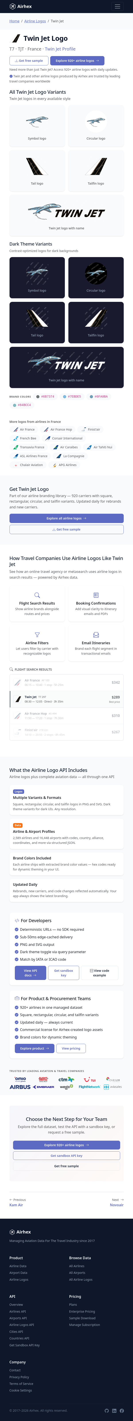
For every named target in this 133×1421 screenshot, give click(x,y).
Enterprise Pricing (82, 1311)
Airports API (18, 1318)
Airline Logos (35, 21)
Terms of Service (21, 1384)
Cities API (16, 1331)
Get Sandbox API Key (25, 1345)
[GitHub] (107, 1410)
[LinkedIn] (114, 1410)
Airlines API (18, 1311)
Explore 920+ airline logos (77, 61)
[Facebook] (122, 1410)
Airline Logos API (22, 1325)
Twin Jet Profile (60, 49)
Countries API (19, 1338)
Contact (15, 1370)
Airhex (21, 6)
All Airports (77, 1273)
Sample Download (82, 1318)
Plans (73, 1304)
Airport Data (18, 1273)
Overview (16, 1304)
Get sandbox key (63, 972)
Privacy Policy (19, 1377)
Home (15, 21)
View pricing (71, 1048)
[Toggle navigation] (117, 6)
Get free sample (29, 61)
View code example (99, 972)
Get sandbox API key (67, 1156)
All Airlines (77, 1266)
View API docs (30, 972)
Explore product (34, 1048)
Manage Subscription (84, 1325)
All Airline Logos (81, 1279)
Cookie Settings (21, 1390)
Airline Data (18, 1266)
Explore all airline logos (67, 518)
